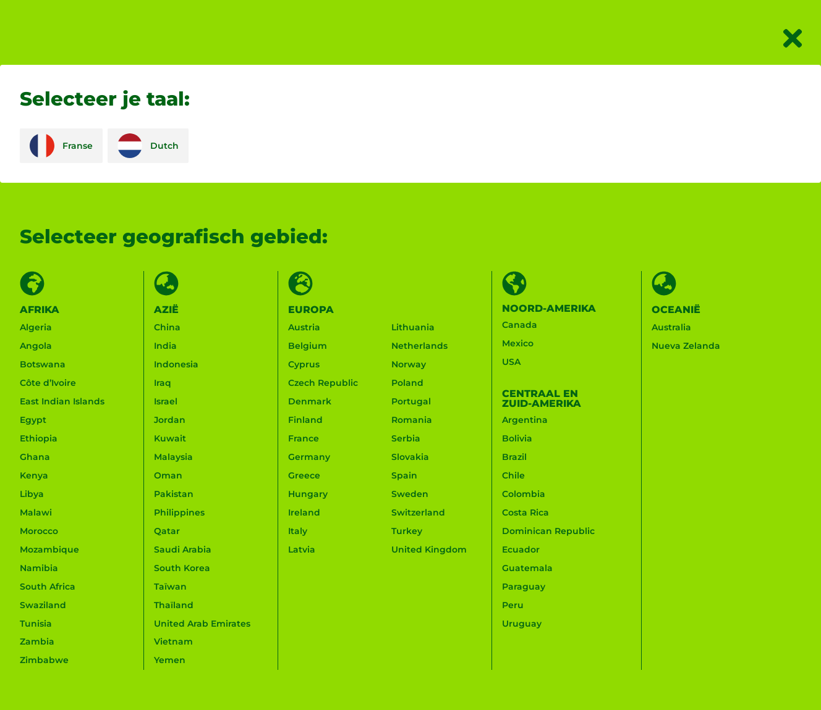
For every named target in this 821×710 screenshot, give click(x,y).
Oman (168, 476)
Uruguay (522, 624)
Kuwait (170, 439)
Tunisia (36, 624)
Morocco (39, 531)
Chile (513, 476)
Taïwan (170, 587)
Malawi (36, 513)
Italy (297, 531)
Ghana (35, 457)
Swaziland (43, 605)
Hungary (308, 494)
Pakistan (174, 494)
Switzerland (418, 513)
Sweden (409, 494)
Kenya (34, 476)
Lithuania (413, 327)
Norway (408, 364)
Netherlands (419, 346)
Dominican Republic (548, 531)
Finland (305, 420)
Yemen (169, 661)
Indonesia (176, 364)
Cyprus (304, 364)
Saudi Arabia (182, 550)
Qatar (167, 531)
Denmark (309, 401)
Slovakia (410, 457)
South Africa (47, 587)
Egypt (33, 420)
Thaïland (174, 605)
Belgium (307, 346)
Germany (309, 457)
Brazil (514, 457)
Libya (32, 494)
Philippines (179, 513)
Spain (404, 476)
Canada (519, 325)
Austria (304, 327)
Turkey (406, 531)
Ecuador (521, 550)
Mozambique (49, 550)
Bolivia (517, 439)
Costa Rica (525, 513)
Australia (671, 327)
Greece (304, 476)
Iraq (162, 383)
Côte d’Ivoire (48, 383)
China (167, 327)
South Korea (182, 568)
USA (511, 362)
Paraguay (523, 587)
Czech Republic (323, 383)
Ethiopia (38, 439)
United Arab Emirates (202, 624)
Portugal (411, 401)
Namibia (39, 568)
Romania (411, 420)
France (303, 439)
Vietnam (173, 642)
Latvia (301, 550)
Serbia (405, 439)
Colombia (523, 494)
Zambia (37, 642)
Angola (36, 346)
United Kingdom (429, 550)
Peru (513, 605)
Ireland (304, 513)
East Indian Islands (62, 401)
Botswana (43, 364)
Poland (407, 383)
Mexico (518, 343)
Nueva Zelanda (686, 346)
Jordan (169, 420)
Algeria (36, 327)
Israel (165, 401)
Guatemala (527, 568)
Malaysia (173, 457)
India (165, 346)
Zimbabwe (44, 661)
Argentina (525, 420)
